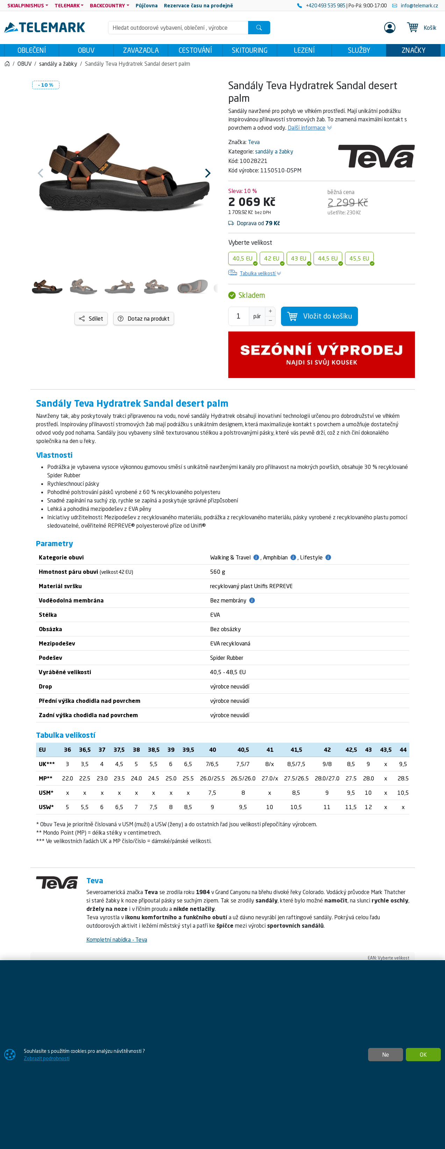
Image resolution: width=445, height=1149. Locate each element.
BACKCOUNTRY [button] (107, 5)
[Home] (7, 65)
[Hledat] (259, 27)
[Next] (207, 175)
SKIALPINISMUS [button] (25, 5)
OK (423, 1054)
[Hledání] (178, 27)
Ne (385, 1054)
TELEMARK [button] (67, 5)
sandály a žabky (274, 153)
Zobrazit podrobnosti (47, 1058)
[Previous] (41, 175)
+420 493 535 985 (321, 5)
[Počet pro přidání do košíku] (238, 318)
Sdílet (91, 320)
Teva (254, 144)
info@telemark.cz (415, 5)
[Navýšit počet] (270, 314)
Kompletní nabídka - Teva (116, 941)
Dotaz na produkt (144, 320)
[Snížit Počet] (270, 323)
